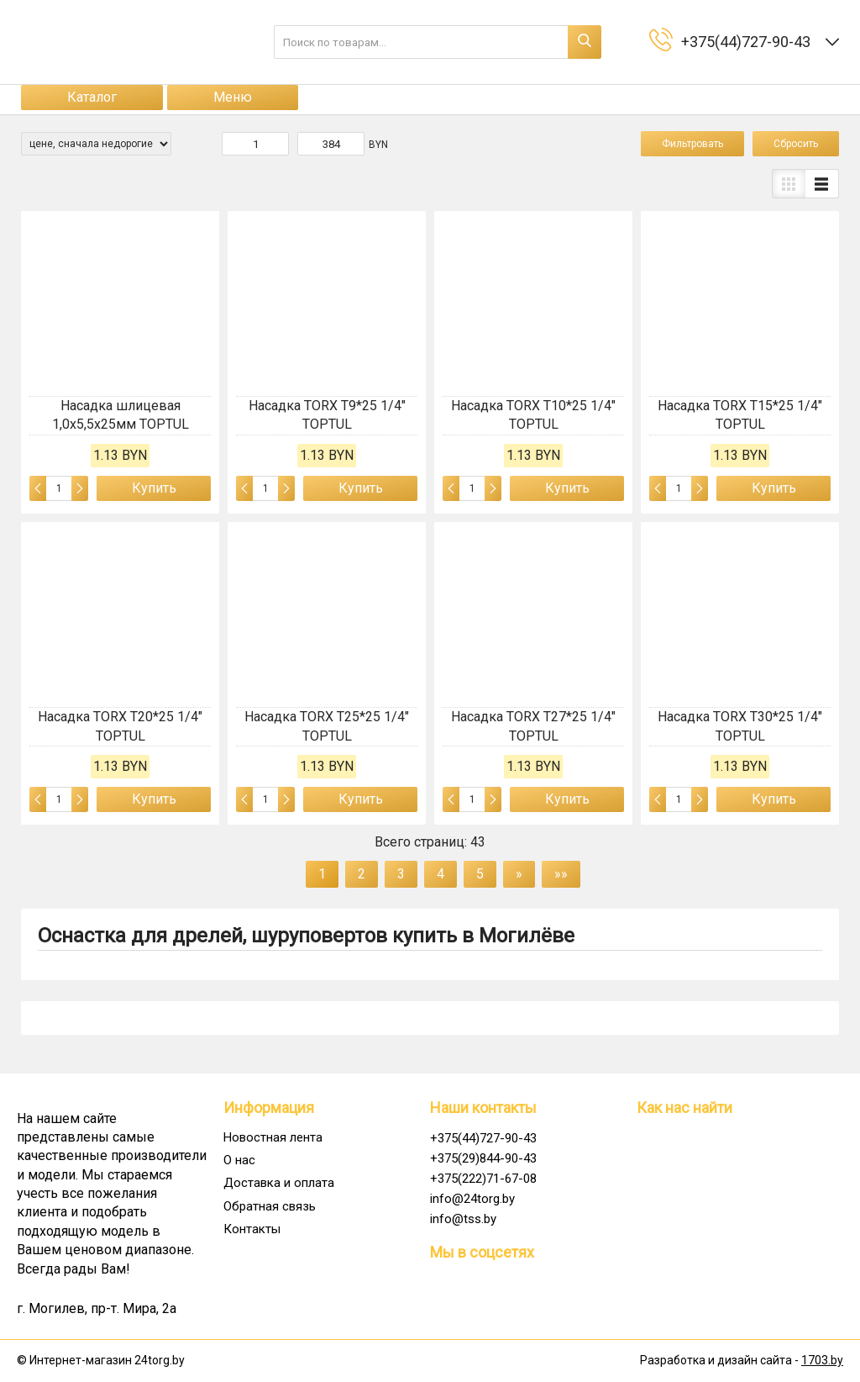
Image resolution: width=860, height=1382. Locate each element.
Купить (154, 488)
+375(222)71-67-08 (483, 1178)
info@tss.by (463, 1218)
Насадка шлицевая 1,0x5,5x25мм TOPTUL (120, 415)
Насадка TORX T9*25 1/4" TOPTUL (327, 415)
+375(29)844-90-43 (483, 1158)
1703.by (822, 1360)
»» (561, 874)
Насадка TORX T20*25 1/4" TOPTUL (120, 726)
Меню (232, 97)
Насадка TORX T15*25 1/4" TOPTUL (740, 415)
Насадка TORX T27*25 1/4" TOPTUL (533, 726)
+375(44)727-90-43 (483, 1138)
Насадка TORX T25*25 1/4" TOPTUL (326, 726)
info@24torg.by (472, 1198)
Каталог (92, 97)
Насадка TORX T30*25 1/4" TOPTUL (740, 726)
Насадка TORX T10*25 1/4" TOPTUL (533, 415)
